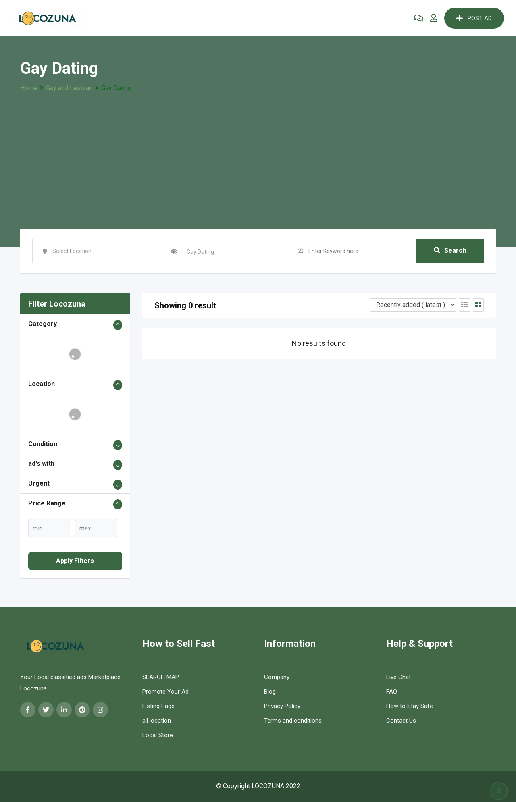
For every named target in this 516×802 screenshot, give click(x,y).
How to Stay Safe (409, 706)
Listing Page (158, 706)
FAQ (391, 691)
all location (156, 720)
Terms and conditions (293, 720)
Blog (270, 691)
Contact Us (401, 720)
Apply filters (75, 561)
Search (450, 251)
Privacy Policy (282, 706)
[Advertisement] (258, 154)
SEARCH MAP (160, 677)
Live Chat (398, 677)
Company (276, 677)
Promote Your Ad (165, 691)
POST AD (474, 18)
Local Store (157, 735)
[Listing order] (413, 305)
